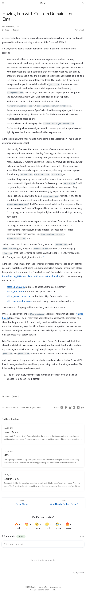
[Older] (22, 503)
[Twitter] (61, 407)
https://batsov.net (16, 291)
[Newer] (64, 503)
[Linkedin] (78, 407)
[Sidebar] (3, 3)
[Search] (83, 3)
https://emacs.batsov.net (19, 296)
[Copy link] (82, 407)
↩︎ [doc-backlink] (41, 379)
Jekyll (53, 590)
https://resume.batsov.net (20, 301)
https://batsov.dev (16, 286)
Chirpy (40, 590)
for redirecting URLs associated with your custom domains (31, 276)
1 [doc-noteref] (43, 256)
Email (15, 396)
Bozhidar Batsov (12, 30)
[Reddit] (74, 407)
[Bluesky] (70, 407)
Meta (8, 396)
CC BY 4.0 (27, 407)
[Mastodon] (65, 407)
